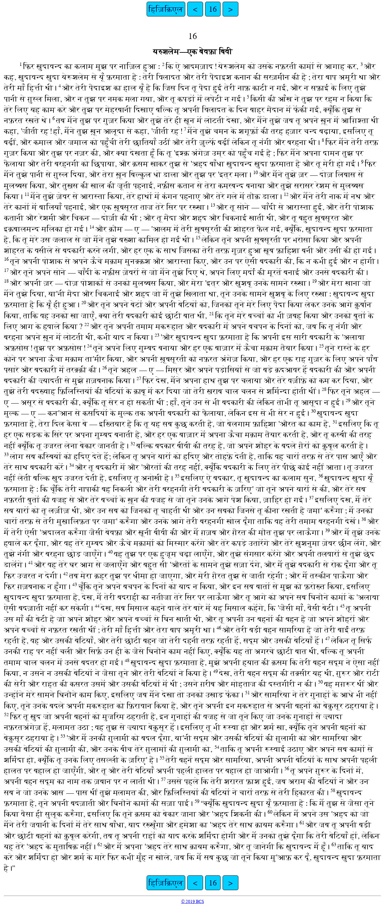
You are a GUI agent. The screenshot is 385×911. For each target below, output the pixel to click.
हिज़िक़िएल (166, 9)
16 (213, 9)
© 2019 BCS (192, 901)
